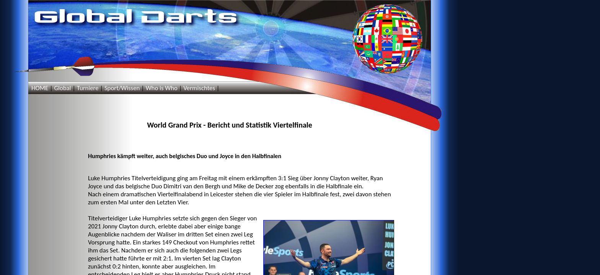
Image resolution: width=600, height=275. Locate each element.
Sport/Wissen (122, 88)
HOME (39, 88)
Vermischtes (199, 88)
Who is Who (162, 88)
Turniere (88, 88)
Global (62, 88)
